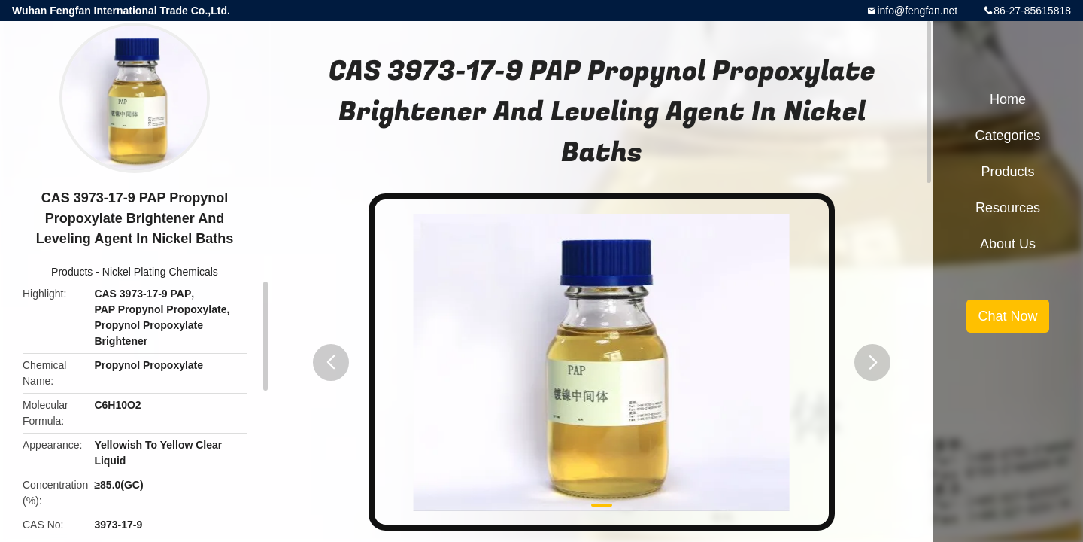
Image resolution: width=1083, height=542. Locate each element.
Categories (1007, 135)
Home (1008, 99)
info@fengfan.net (917, 11)
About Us (1008, 243)
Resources (1007, 207)
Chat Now (1007, 316)
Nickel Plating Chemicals (160, 272)
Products (72, 272)
